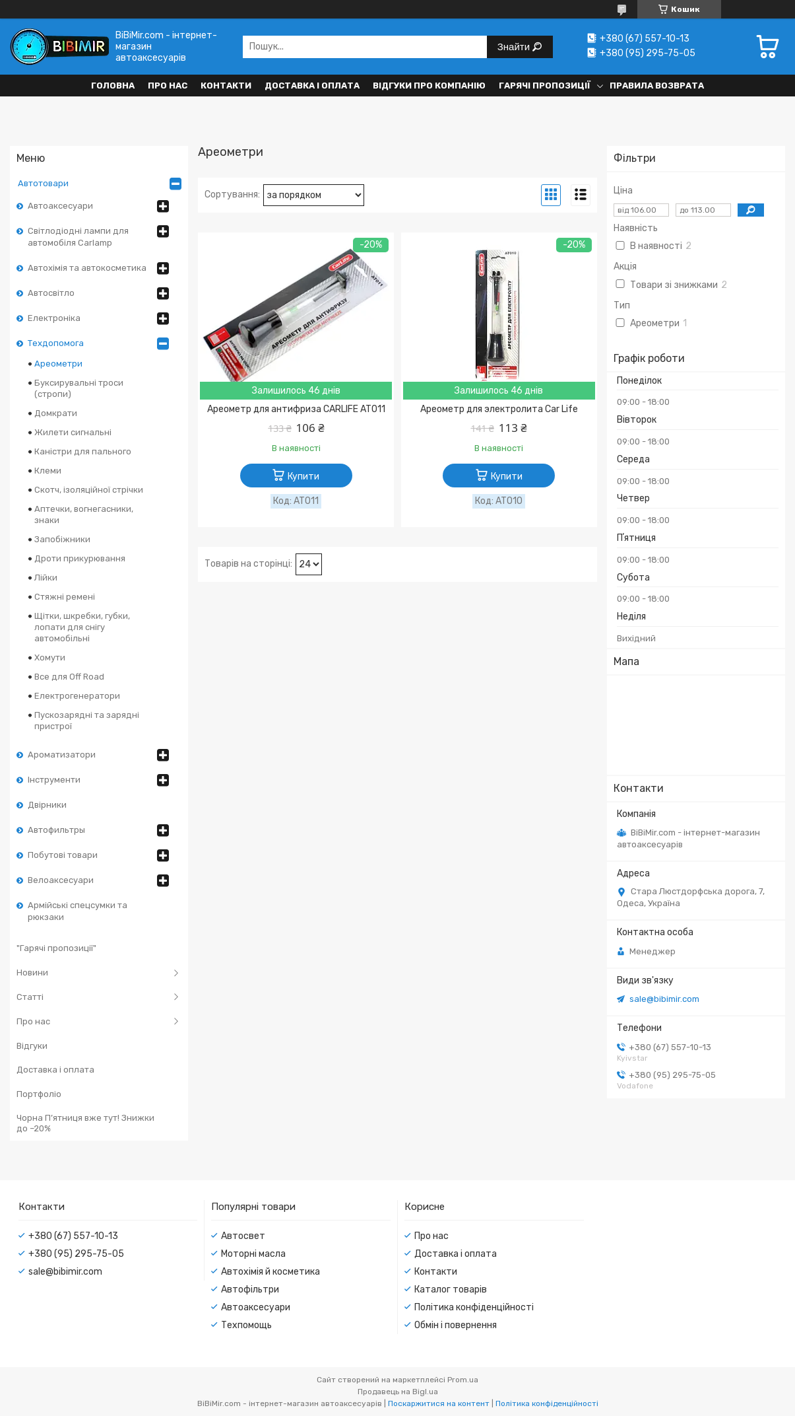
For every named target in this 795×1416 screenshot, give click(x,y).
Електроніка (54, 318)
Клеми (47, 471)
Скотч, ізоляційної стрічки (88, 490)
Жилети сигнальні (72, 432)
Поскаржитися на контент (439, 1403)
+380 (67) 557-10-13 (73, 1236)
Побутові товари (63, 855)
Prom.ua (462, 1379)
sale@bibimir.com (664, 999)
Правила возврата (657, 85)
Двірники (47, 805)
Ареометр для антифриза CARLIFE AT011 (296, 409)
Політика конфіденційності (474, 1307)
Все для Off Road (69, 677)
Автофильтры (56, 830)
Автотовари (43, 183)
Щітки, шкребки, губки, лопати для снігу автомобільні (82, 627)
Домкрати (55, 413)
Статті (30, 997)
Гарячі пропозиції (544, 85)
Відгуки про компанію (429, 85)
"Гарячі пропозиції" (56, 948)
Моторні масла (253, 1253)
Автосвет (243, 1236)
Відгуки (32, 1046)
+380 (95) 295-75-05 (76, 1253)
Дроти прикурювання (79, 558)
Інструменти (54, 780)
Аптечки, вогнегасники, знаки (83, 514)
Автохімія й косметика (270, 1271)
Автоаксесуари (60, 206)
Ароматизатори (62, 755)
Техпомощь (246, 1325)
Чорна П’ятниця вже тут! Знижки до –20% (85, 1123)
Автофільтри (250, 1289)
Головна (113, 85)
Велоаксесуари (61, 880)
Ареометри (58, 364)
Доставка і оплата (312, 85)
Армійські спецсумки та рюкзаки (77, 911)
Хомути (49, 657)
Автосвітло (51, 293)
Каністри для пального (82, 451)
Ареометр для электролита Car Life (499, 409)
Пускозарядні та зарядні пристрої (86, 720)
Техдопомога (56, 343)
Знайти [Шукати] (514, 46)
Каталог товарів (450, 1289)
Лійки (45, 578)
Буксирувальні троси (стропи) (78, 388)
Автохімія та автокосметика (87, 268)
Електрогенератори (77, 696)
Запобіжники (62, 539)
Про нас (167, 85)
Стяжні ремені (64, 597)
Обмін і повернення (455, 1325)
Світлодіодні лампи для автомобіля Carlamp (78, 237)
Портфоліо (38, 1094)
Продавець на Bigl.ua (398, 1391)
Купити (303, 476)
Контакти (226, 85)
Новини (32, 972)
